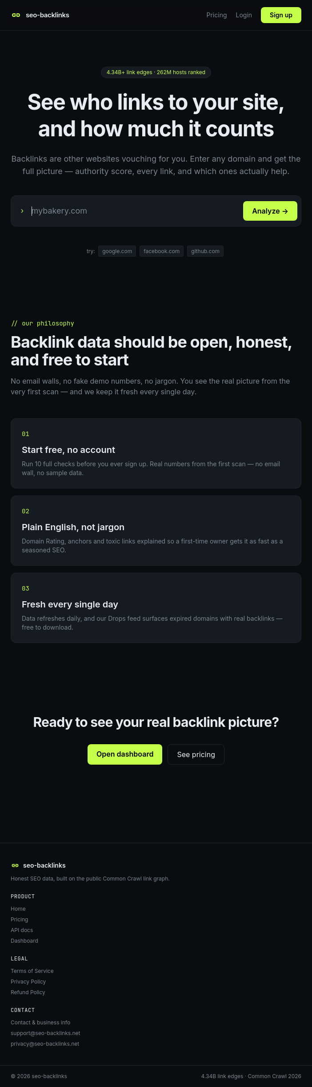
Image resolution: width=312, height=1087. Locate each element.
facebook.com (162, 251)
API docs (22, 930)
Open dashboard (124, 754)
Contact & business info (40, 1022)
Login (244, 15)
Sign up (281, 15)
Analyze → (270, 210)
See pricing (196, 754)
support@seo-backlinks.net (45, 1033)
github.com (205, 251)
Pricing (217, 15)
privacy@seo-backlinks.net (45, 1043)
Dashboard (24, 940)
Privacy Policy (28, 981)
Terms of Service (32, 971)
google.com (117, 251)
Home (18, 908)
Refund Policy (28, 992)
